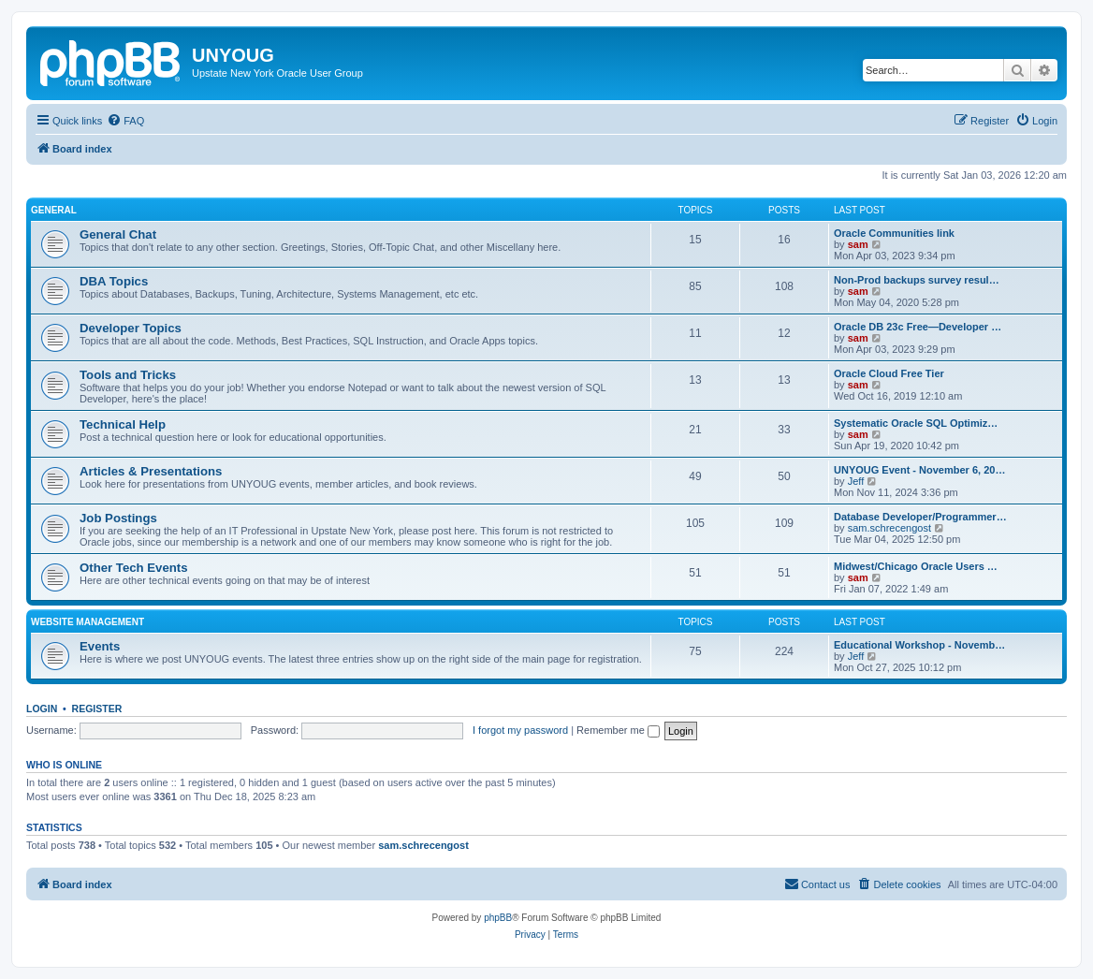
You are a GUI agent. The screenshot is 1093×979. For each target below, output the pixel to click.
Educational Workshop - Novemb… (919, 644)
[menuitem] (125, 121)
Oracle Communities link (894, 233)
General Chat (118, 234)
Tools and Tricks (128, 375)
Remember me (618, 730)
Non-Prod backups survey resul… (916, 279)
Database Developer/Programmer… (920, 516)
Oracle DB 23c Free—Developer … (917, 326)
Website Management (87, 622)
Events (100, 646)
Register (97, 708)
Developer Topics (131, 328)
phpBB (498, 918)
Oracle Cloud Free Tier (889, 373)
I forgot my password (520, 730)
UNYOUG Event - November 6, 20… (919, 469)
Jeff (856, 481)
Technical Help (123, 424)
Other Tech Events (134, 568)
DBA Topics (114, 281)
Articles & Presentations (151, 471)
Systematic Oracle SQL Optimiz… (916, 423)
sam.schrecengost (889, 527)
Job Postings (118, 518)
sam (858, 244)
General (54, 210)
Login (41, 708)
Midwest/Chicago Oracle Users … (916, 566)
